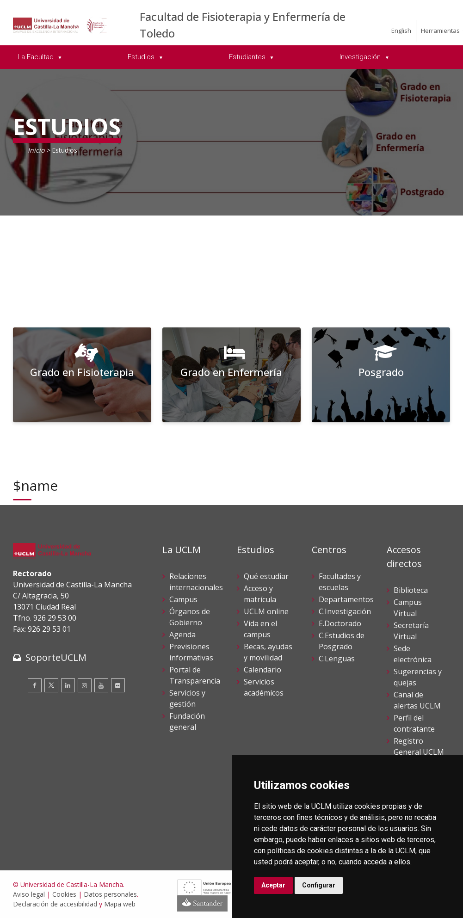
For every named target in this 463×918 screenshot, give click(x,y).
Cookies (64, 894)
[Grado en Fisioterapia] (82, 374)
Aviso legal (29, 894)
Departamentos (346, 599)
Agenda (182, 634)
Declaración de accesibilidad (55, 904)
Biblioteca (411, 590)
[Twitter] (51, 685)
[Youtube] (101, 685)
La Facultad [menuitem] (37, 57)
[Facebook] (35, 685)
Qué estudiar (266, 576)
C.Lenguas (337, 658)
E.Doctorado (340, 623)
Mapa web (120, 904)
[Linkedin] (68, 685)
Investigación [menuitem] (361, 57)
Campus (183, 599)
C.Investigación (345, 611)
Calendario (262, 670)
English (401, 30)
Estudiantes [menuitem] (248, 57)
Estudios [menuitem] (142, 57)
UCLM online (266, 611)
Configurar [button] (318, 885)
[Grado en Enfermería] (231, 374)
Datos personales (110, 894)
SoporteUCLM (55, 657)
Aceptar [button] (273, 885)
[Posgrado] (381, 374)
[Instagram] (85, 685)
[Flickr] (118, 685)
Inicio (36, 150)
